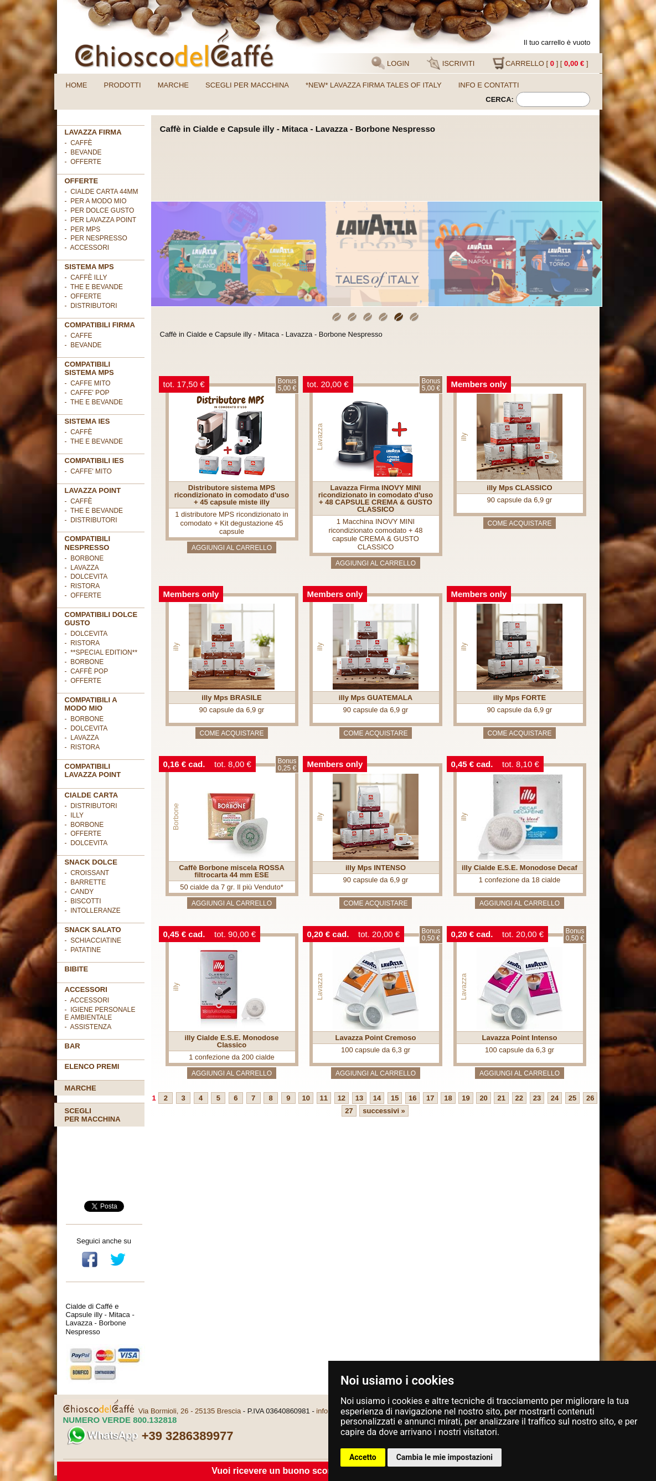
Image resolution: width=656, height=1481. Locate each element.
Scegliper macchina (93, 1115)
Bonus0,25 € (286, 764)
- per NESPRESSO (96, 238)
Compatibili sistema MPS (89, 368)
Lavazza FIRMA (93, 132)
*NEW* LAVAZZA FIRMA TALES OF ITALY (374, 85)
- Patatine (83, 950)
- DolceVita (86, 576)
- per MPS (83, 229)
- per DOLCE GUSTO (100, 210)
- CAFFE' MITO (88, 471)
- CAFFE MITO (88, 383)
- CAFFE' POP (87, 393)
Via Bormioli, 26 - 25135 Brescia (189, 1411)
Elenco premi (92, 1066)
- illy (74, 815)
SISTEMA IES (87, 421)
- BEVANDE (83, 345)
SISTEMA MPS (89, 267)
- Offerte (83, 296)
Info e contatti (488, 85)
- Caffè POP (87, 671)
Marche (173, 85)
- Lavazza (82, 568)
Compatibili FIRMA (100, 325)
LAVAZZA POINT (93, 490)
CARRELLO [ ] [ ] (540, 63)
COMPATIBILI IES (94, 460)
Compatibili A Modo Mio (91, 704)
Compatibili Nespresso (88, 542)
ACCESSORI (86, 989)
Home (76, 85)
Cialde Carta (91, 795)
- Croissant (87, 873)
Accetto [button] (362, 1457)
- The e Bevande (94, 287)
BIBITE (77, 969)
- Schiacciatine (93, 940)
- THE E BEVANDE (94, 402)
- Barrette (85, 882)
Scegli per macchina (247, 85)
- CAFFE (78, 336)
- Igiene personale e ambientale (100, 1013)
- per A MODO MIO (96, 201)
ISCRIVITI (450, 63)
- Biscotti (83, 901)
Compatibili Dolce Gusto (101, 618)
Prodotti (122, 85)
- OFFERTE (83, 162)
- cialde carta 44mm (101, 192)
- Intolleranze (93, 910)
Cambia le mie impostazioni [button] (444, 1457)
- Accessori (87, 1000)
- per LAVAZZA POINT (101, 220)
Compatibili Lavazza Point (93, 770)
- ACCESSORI (87, 247)
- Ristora (82, 586)
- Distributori (91, 306)
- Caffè (78, 143)
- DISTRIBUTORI (91, 806)
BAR (72, 1046)
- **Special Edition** (101, 652)
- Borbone (84, 558)
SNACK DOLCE (91, 862)
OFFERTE (82, 181)
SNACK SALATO (93, 929)
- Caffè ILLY (86, 277)
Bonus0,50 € (430, 934)
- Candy (79, 892)
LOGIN (390, 63)
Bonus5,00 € (286, 384)
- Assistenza (88, 1027)
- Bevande (83, 152)
